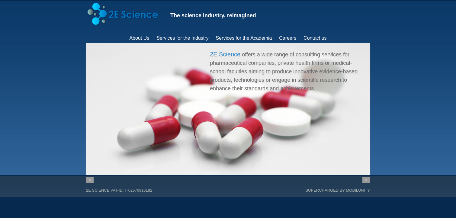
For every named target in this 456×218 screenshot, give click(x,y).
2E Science (97, 190)
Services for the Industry (182, 38)
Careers (287, 38)
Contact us (314, 38)
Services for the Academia (244, 38)
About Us (139, 38)
